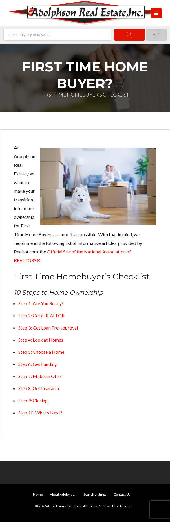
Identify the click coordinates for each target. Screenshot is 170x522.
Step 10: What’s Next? (40, 412)
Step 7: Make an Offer (40, 376)
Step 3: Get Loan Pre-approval (48, 327)
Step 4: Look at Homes (40, 340)
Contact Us (122, 494)
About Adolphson (63, 494)
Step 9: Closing (33, 400)
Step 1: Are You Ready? (41, 303)
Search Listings (95, 494)
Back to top (122, 506)
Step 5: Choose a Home (41, 352)
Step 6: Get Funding (37, 364)
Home (38, 494)
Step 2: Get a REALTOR (41, 315)
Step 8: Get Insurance (39, 388)
